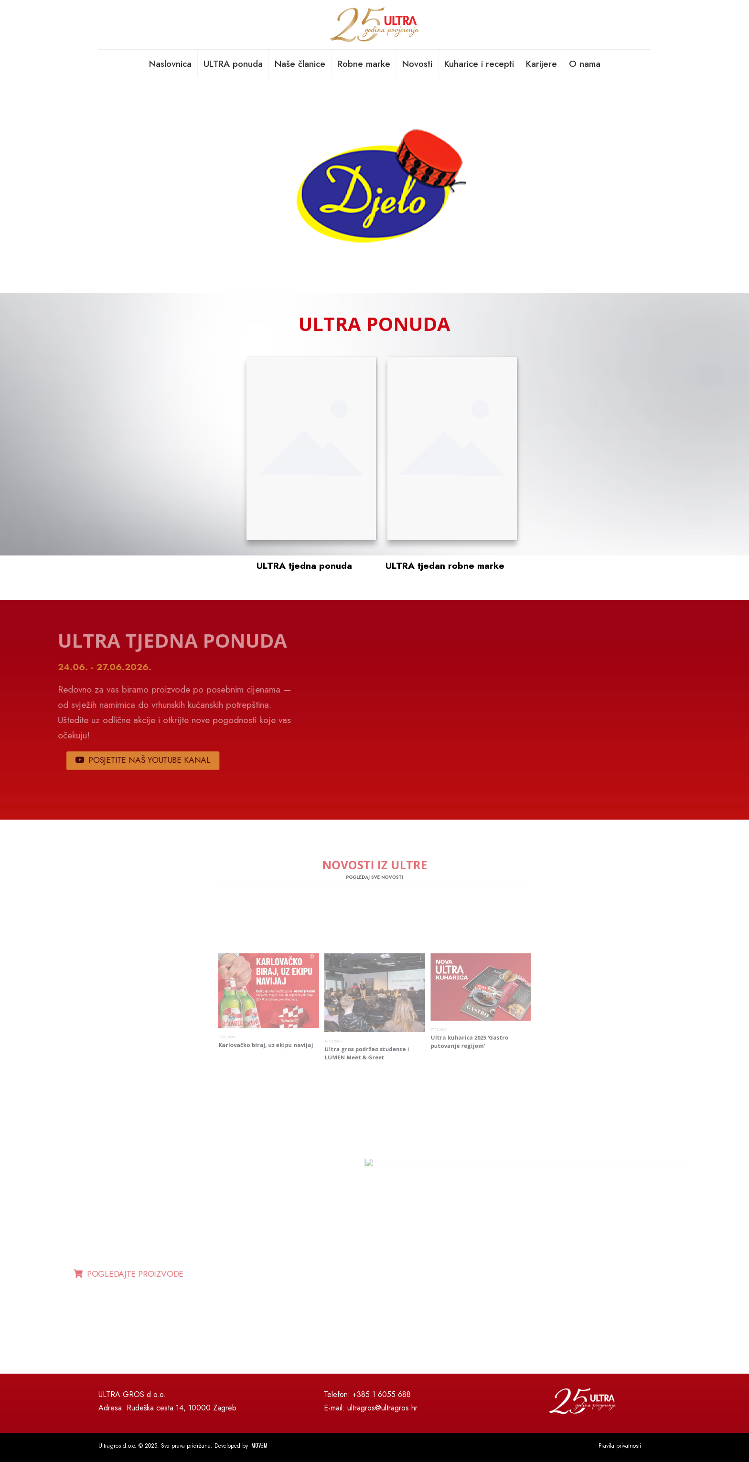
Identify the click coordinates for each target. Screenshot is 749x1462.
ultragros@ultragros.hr (382, 1407)
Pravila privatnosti (620, 1445)
